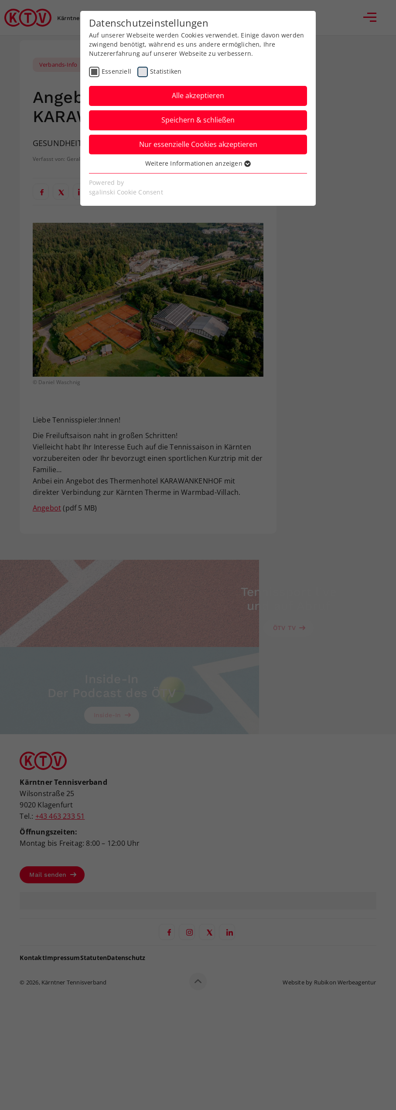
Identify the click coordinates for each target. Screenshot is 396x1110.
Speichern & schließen (198, 120)
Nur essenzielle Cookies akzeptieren (198, 144)
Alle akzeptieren (198, 95)
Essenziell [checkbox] (116, 71)
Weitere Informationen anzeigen (198, 163)
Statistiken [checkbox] (165, 71)
